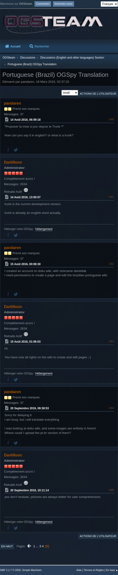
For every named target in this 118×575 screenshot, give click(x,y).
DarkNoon (13, 162)
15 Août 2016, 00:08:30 (25, 264)
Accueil (13, 46)
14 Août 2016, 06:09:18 (25, 119)
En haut (7, 546)
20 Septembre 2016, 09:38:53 (29, 408)
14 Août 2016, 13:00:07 (25, 197)
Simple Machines (32, 570)
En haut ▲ (112, 570)
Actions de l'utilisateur (98, 93)
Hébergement (44, 229)
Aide (79, 570)
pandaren (12, 103)
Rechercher (39, 46)
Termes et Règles (94, 570)
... (37, 546)
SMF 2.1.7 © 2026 (10, 570)
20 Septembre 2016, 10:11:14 (29, 490)
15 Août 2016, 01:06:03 (25, 341)
